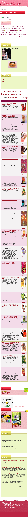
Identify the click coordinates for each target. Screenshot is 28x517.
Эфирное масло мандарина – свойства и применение (12, 490)
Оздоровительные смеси (11, 30)
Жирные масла (19, 26)
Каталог (5, 12)
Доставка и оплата (12, 12)
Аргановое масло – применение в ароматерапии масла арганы (13, 473)
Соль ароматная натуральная (19, 34)
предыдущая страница (12, 97)
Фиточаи (10, 34)
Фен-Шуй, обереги (21, 41)
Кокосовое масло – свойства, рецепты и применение (11, 467)
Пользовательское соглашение (9, 507)
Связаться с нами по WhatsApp (6, 19)
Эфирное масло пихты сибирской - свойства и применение (13, 460)
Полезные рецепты (12, 39)
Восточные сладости (11, 41)
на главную (8, 386)
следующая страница (25, 98)
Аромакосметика (5, 28)
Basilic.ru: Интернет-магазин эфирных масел (8, 503)
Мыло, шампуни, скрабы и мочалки (9, 36)
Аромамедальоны (12, 38)
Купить (23, 113)
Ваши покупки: (4, 391)
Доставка (3, 81)
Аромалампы (12, 26)
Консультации (4, 79)
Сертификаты (4, 83)
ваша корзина (13, 386)
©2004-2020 (4, 502)
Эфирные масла (5, 26)
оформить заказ (20, 386)
